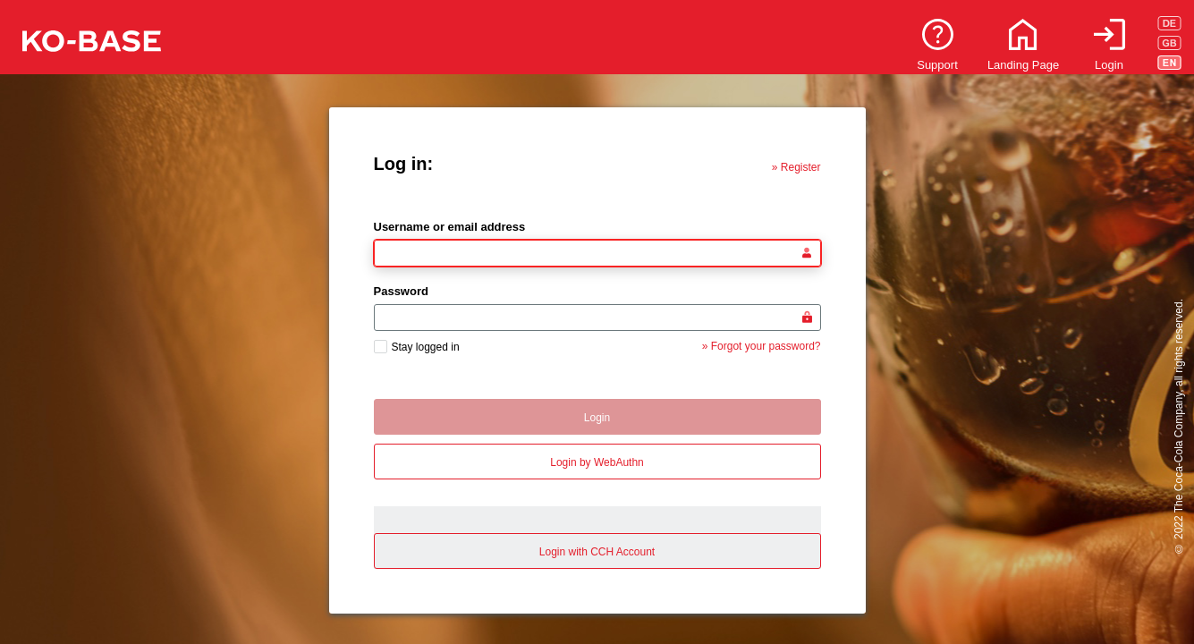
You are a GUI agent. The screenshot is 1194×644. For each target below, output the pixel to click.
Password (401, 291)
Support (937, 65)
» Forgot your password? (761, 346)
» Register (796, 167)
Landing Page (1023, 65)
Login (1109, 65)
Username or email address (450, 226)
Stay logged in (426, 347)
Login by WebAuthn (597, 462)
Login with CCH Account (597, 552)
